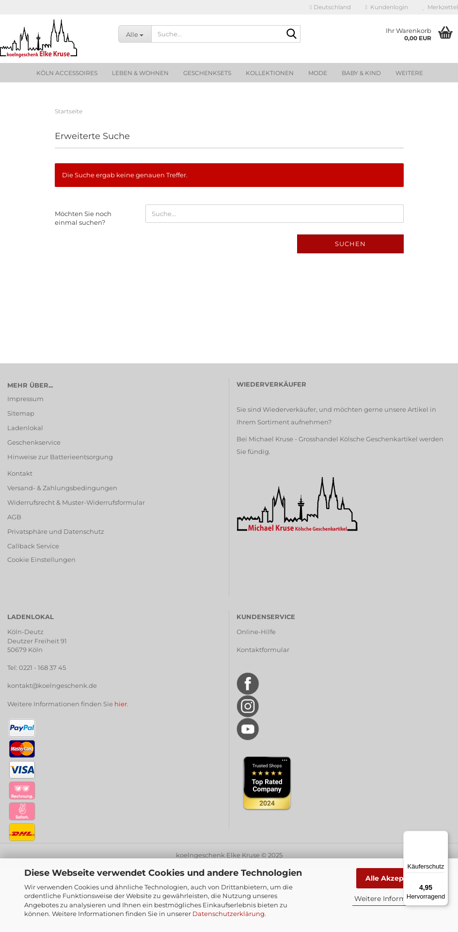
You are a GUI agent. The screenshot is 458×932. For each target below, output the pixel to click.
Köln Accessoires (66, 73)
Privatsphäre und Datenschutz (55, 531)
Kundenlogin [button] (386, 7)
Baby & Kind (361, 73)
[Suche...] (134, 34)
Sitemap (20, 413)
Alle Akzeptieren (395, 878)
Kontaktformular (263, 649)
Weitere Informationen (393, 898)
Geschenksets (207, 73)
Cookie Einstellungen (41, 559)
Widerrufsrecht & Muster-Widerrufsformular (76, 502)
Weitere (409, 73)
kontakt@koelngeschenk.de (52, 685)
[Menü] (442, 836)
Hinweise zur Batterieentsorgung (60, 457)
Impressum (25, 399)
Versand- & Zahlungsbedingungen (62, 488)
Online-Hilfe (256, 632)
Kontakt (19, 473)
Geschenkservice (34, 442)
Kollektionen (270, 73)
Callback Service (33, 546)
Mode (317, 73)
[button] (330, 7)
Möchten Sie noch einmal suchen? (83, 218)
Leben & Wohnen (140, 73)
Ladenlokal (25, 428)
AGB (14, 517)
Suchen (350, 244)
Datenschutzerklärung (228, 913)
